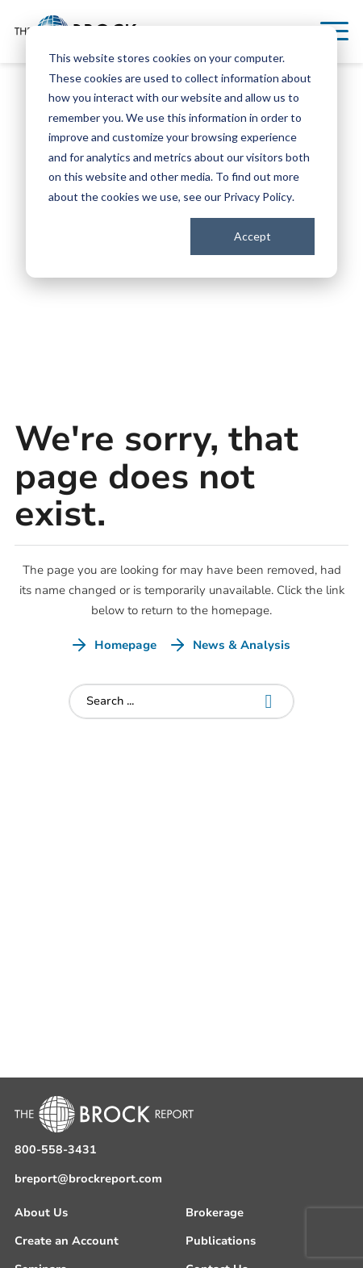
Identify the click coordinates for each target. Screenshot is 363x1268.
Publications (221, 1241)
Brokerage (215, 1212)
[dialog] (181, 152)
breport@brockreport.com (88, 1178)
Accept (252, 236)
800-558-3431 (56, 1149)
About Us (41, 1212)
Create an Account (67, 1241)
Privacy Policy (257, 196)
